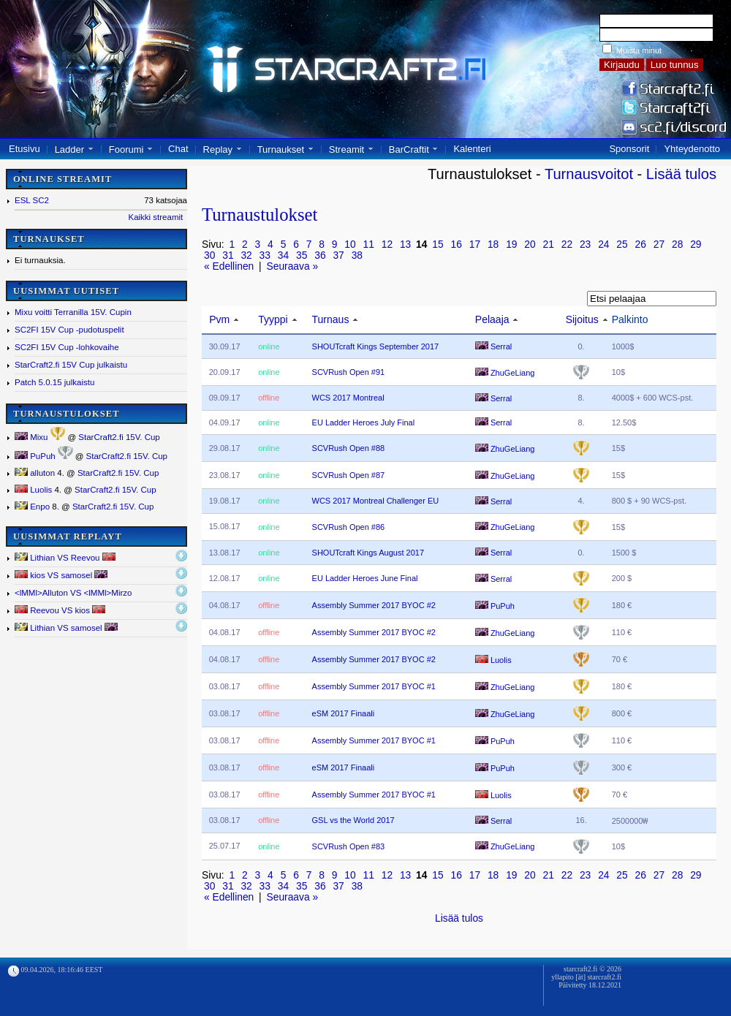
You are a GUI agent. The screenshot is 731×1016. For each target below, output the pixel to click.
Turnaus (330, 319)
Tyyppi (272, 319)
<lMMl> (73, 592)
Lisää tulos (681, 174)
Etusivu (24, 148)
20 (529, 244)
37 (338, 255)
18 (493, 244)
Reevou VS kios (60, 610)
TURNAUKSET (49, 239)
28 (677, 244)
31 (227, 255)
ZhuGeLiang (505, 372)
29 (695, 244)
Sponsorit (629, 148)
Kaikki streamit (155, 217)
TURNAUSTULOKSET (66, 414)
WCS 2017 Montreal (348, 397)
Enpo (32, 506)
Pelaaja (492, 319)
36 (319, 255)
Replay (217, 149)
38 (357, 255)
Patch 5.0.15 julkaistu (54, 382)
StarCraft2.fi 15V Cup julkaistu (71, 364)
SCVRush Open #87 (348, 475)
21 (548, 244)
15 (437, 244)
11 (368, 244)
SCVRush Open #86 (348, 527)
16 (456, 244)
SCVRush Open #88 (348, 448)
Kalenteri (472, 148)
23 (585, 244)
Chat (178, 148)
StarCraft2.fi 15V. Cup (118, 437)
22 (566, 244)
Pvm (219, 319)
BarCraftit (409, 149)
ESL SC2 (32, 200)
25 (621, 244)
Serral (493, 346)
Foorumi (126, 149)
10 (349, 244)
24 (603, 244)
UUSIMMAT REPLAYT (67, 536)
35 (301, 255)
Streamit (346, 149)
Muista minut (639, 50)
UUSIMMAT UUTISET (66, 291)
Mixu (31, 437)
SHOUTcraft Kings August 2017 (368, 552)
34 (283, 255)
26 (640, 244)
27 (659, 244)
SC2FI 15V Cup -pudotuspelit (69, 329)
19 (511, 244)
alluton (35, 473)
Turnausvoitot (589, 174)
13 (405, 244)
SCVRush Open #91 (348, 372)
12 (387, 244)
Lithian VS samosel (66, 627)
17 (474, 244)
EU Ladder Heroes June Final (365, 578)
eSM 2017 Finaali (343, 713)
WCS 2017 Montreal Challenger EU (375, 500)
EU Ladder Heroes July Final (363, 422)
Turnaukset (281, 149)
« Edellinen (229, 266)
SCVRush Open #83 (348, 846)
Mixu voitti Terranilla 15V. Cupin (73, 312)
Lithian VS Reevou (65, 557)
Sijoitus (582, 319)
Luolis (33, 489)
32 (245, 255)
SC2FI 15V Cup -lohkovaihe (67, 347)
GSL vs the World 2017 (353, 820)
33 (265, 255)
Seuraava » (293, 266)
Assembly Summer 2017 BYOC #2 (374, 605)
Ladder (69, 149)
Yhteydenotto (692, 148)
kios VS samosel (61, 575)
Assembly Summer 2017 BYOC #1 (374, 686)
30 (209, 255)
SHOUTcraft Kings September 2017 (375, 346)
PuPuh (35, 456)
